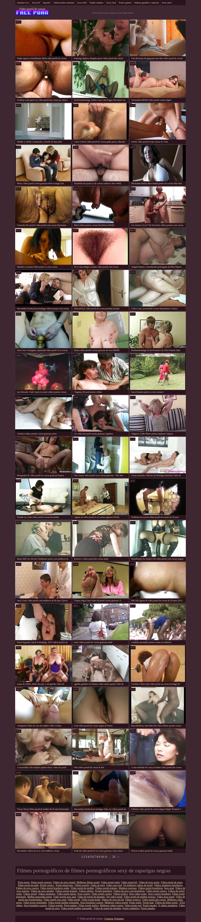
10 (102, 856)
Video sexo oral (114, 885)
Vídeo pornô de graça (172, 882)
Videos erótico (120, 894)
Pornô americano (65, 885)
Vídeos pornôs (55, 905)
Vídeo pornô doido (90, 899)
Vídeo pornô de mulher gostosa (139, 896)
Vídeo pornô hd (129, 882)
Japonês (46, 2)
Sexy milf (82, 2)
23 (113, 856)
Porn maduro (70, 905)
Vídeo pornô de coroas (32, 8)
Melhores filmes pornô (88, 882)
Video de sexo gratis (149, 882)
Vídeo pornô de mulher (82, 888)
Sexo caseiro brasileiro (159, 894)
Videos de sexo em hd (113, 899)
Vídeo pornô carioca (156, 891)
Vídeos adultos (86, 891)
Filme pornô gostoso (41, 882)
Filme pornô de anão (28, 885)
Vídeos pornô (30, 894)
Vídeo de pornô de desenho (91, 896)
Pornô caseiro (47, 885)
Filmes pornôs (82, 885)
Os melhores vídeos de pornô (138, 885)
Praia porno (24, 882)
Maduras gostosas (128, 888)
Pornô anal (148, 902)
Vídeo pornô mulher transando (63, 902)
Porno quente (125, 2)
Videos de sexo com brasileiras (129, 891)
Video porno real (133, 905)
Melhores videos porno (111, 905)
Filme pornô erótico (89, 905)
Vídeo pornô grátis (110, 882)
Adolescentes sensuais (63, 2)
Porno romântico (131, 908)
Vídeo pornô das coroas (154, 899)
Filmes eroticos (133, 899)
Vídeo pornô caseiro (101, 894)
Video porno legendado (35, 902)
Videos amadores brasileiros (168, 885)
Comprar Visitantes (114, 918)
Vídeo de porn (97, 885)
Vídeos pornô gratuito (106, 888)
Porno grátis (135, 902)
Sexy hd (36, 2)
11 (105, 856)
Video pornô (74, 899)
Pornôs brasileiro (103, 891)
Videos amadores (46, 894)
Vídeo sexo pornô (166, 896)
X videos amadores (168, 905)
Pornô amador (150, 905)
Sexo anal (166, 2)
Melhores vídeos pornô (116, 902)
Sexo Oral (111, 2)
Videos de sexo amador (42, 891)
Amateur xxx (23, 2)
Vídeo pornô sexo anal (64, 896)
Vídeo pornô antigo (66, 894)
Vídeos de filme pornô (166, 902)
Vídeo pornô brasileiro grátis (54, 888)
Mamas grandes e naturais (146, 2)
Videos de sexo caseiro (27, 888)
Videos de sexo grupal (64, 882)
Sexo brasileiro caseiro (91, 902)
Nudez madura (96, 2)
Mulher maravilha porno (39, 896)
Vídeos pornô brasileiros (150, 888)
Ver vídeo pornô (114, 896)
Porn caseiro (84, 894)
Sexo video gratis (138, 894)
